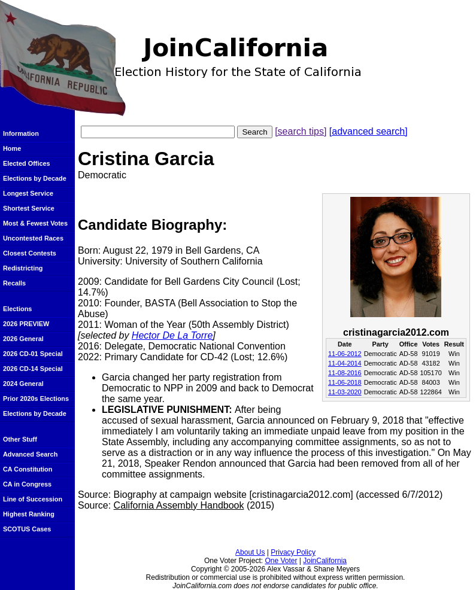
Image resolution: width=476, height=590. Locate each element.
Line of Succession (32, 499)
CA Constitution (27, 469)
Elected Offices (26, 163)
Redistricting (23, 268)
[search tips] (300, 131)
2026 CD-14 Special (33, 368)
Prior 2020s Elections (36, 398)
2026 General (23, 338)
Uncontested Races (33, 238)
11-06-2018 (345, 382)
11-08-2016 (345, 372)
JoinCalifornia (325, 560)
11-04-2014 (345, 363)
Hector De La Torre (172, 335)
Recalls (14, 283)
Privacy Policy (293, 552)
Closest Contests (29, 253)
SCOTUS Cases (27, 529)
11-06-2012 (345, 353)
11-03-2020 (345, 392)
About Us (250, 552)
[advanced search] (368, 131)
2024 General (23, 383)
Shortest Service (28, 208)
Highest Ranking (28, 514)
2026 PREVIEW (26, 323)
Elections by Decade (34, 178)
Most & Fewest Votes (35, 223)
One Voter (281, 560)
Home (12, 148)
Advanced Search (30, 454)
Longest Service (28, 193)
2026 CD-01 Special (33, 353)
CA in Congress (27, 484)
